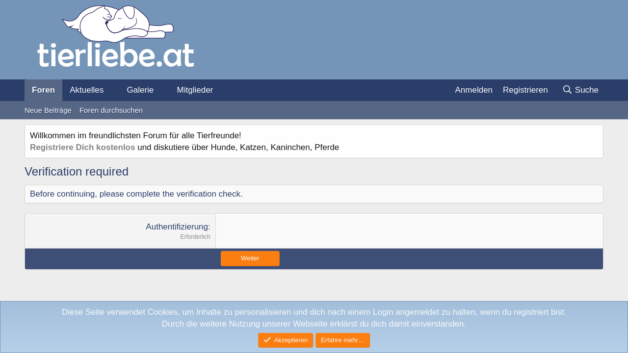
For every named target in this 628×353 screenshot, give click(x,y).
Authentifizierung (177, 226)
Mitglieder (195, 90)
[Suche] (580, 90)
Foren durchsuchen (111, 110)
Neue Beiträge (48, 110)
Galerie (140, 90)
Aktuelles (87, 90)
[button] (112, 90)
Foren (43, 90)
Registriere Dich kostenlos (82, 147)
